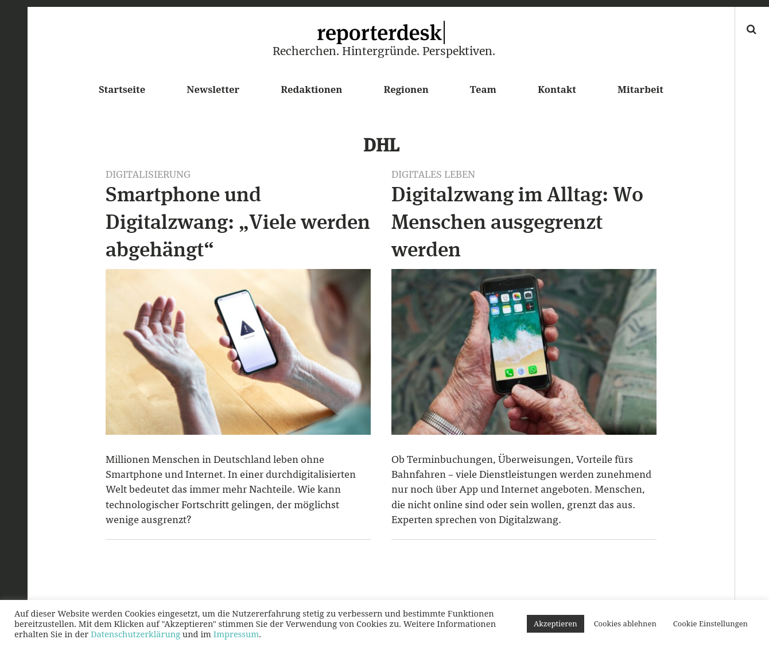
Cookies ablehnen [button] (625, 623)
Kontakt (557, 89)
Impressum (236, 634)
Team (483, 89)
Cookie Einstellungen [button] (710, 623)
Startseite (122, 89)
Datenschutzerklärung (135, 634)
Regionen (405, 89)
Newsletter (213, 89)
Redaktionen (311, 89)
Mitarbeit (640, 89)
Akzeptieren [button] (555, 623)
